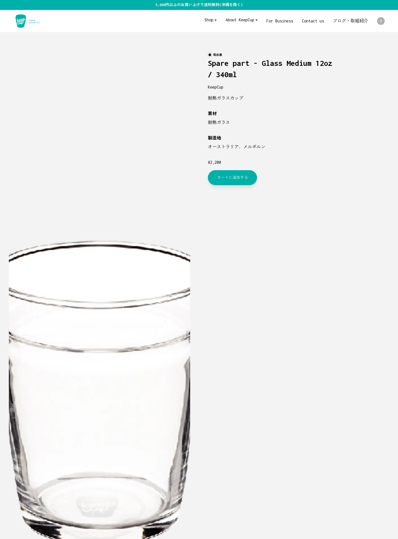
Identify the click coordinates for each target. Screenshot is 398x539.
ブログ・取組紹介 (350, 21)
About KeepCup (240, 19)
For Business (279, 21)
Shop (209, 19)
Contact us (313, 21)
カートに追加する (232, 177)
